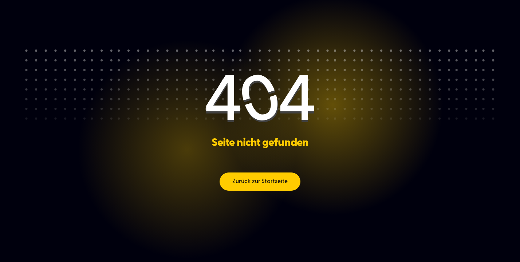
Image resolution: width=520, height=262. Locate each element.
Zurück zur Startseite (260, 181)
